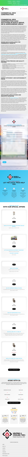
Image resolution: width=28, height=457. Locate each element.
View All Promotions (14, 369)
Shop (18, 3)
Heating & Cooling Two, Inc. (14, 97)
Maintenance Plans (5, 453)
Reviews (18, 1)
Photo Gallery (5, 455)
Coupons (10, 3)
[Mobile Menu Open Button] (20, 8)
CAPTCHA (3, 155)
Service (14, 1)
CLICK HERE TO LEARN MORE (14, 253)
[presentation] (8, 158)
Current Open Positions (14, 402)
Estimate (9, 1)
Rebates (14, 3)
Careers (3, 448)
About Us (4, 446)
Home (3, 444)
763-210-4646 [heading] (24, 8)
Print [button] (14, 221)
